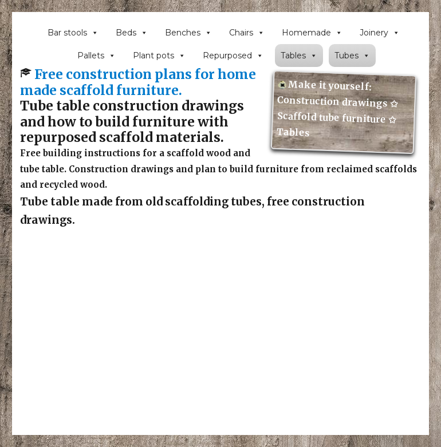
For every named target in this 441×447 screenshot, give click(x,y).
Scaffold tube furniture (332, 117)
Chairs (247, 32)
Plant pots (159, 55)
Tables (299, 55)
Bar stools (73, 32)
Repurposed (233, 55)
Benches (188, 32)
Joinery (380, 32)
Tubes (352, 55)
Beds (132, 32)
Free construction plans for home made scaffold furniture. (138, 82)
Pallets (96, 55)
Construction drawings (333, 101)
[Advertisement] (223, 356)
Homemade (312, 32)
